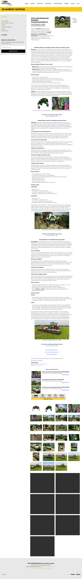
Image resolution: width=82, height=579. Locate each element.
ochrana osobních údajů (36, 568)
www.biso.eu (52, 566)
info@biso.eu (45, 566)
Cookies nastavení (47, 568)
